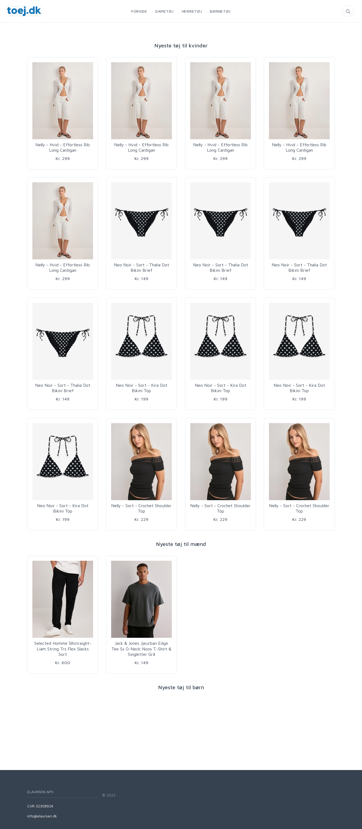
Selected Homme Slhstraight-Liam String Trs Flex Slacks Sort (62, 649)
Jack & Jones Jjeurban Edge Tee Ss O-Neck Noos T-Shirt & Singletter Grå (141, 649)
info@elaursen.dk (42, 816)
